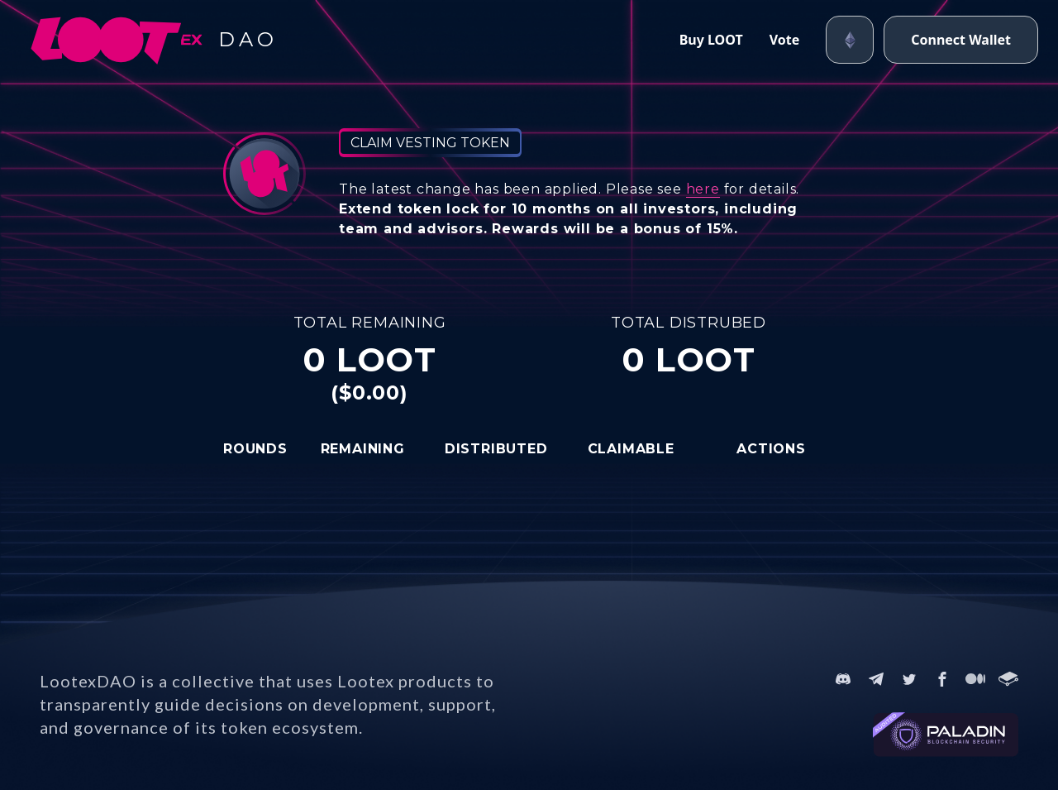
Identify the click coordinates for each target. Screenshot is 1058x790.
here (703, 189)
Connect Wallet (961, 40)
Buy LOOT (711, 40)
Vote (785, 40)
